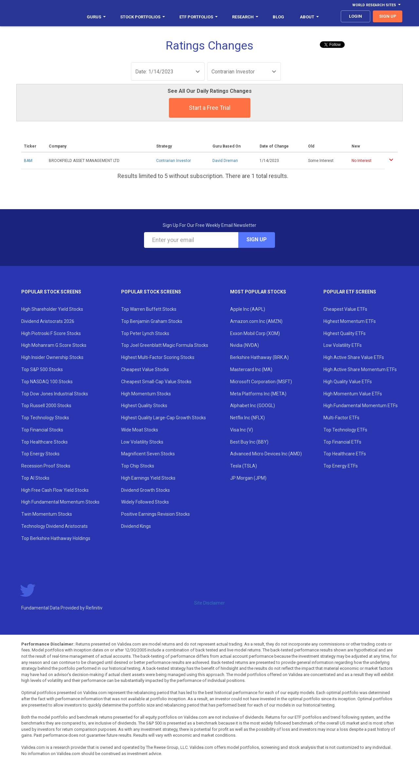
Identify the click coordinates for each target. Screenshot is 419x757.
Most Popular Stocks (258, 291)
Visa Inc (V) (241, 429)
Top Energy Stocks (40, 453)
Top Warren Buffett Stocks (148, 309)
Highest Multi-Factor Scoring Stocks (157, 357)
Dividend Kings (136, 526)
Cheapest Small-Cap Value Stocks (156, 381)
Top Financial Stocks (42, 429)
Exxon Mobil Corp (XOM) (255, 333)
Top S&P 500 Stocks (42, 369)
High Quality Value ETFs (347, 381)
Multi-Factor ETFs (341, 417)
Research (245, 16)
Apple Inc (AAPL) (247, 309)
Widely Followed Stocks (145, 502)
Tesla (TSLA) (243, 465)
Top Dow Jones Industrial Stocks (54, 393)
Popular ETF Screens (349, 291)
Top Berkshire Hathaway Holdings (55, 538)
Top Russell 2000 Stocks (46, 405)
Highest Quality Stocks (144, 405)
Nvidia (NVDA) (244, 345)
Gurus (96, 16)
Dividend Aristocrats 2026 (47, 321)
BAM (28, 160)
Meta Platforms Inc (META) (258, 393)
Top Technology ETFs (345, 429)
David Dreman (225, 160)
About (309, 16)
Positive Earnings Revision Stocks (155, 514)
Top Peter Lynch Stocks (145, 333)
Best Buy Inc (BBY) (249, 442)
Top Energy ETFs (340, 465)
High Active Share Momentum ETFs (360, 369)
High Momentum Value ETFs (352, 393)
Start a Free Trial (209, 107)
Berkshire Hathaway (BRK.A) (259, 357)
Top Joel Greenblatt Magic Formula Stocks (164, 345)
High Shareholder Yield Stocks (52, 309)
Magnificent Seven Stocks (148, 453)
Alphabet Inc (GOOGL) (252, 405)
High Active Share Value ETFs (353, 357)
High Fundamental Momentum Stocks (60, 502)
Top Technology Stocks (45, 417)
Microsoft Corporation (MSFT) (261, 381)
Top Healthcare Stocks (44, 442)
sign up (387, 16)
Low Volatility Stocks (142, 442)
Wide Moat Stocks (139, 429)
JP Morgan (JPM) (248, 478)
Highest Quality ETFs (344, 333)
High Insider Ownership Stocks (52, 357)
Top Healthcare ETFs (344, 453)
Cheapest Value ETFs (345, 309)
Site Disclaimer (209, 603)
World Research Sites (376, 5)
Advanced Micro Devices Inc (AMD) (266, 453)
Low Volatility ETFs (342, 345)
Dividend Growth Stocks (145, 490)
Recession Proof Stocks (45, 465)
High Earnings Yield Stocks (148, 478)
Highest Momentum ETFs (349, 321)
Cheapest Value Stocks (145, 369)
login (355, 16)
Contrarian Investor (173, 160)
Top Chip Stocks (137, 465)
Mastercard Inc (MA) (251, 369)
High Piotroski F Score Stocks (51, 333)
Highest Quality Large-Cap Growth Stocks (163, 417)
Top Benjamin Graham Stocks (151, 321)
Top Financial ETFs (342, 442)
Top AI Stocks (35, 478)
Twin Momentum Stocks (46, 514)
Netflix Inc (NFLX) (247, 417)
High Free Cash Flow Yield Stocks (55, 490)
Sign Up (256, 239)
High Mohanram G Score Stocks (53, 345)
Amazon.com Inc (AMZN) (256, 321)
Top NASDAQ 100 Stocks (47, 381)
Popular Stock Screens (51, 291)
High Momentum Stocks (146, 393)
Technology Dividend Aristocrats (54, 526)
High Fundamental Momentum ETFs (360, 405)
